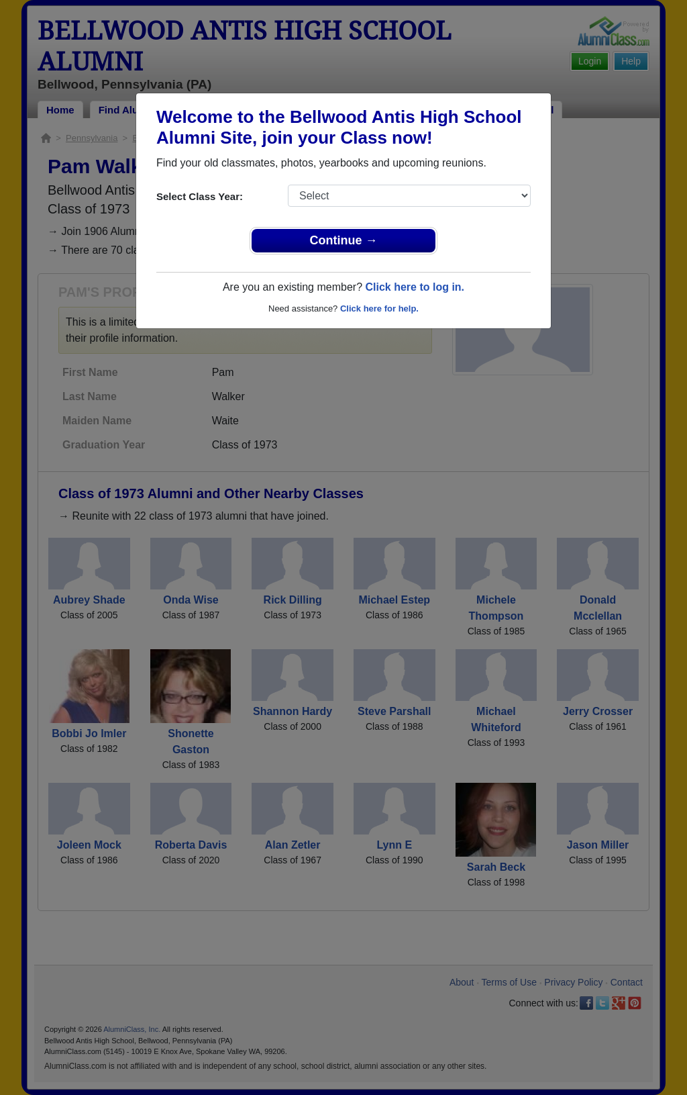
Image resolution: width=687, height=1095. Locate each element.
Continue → (344, 240)
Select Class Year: (199, 196)
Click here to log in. (414, 287)
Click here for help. (379, 308)
